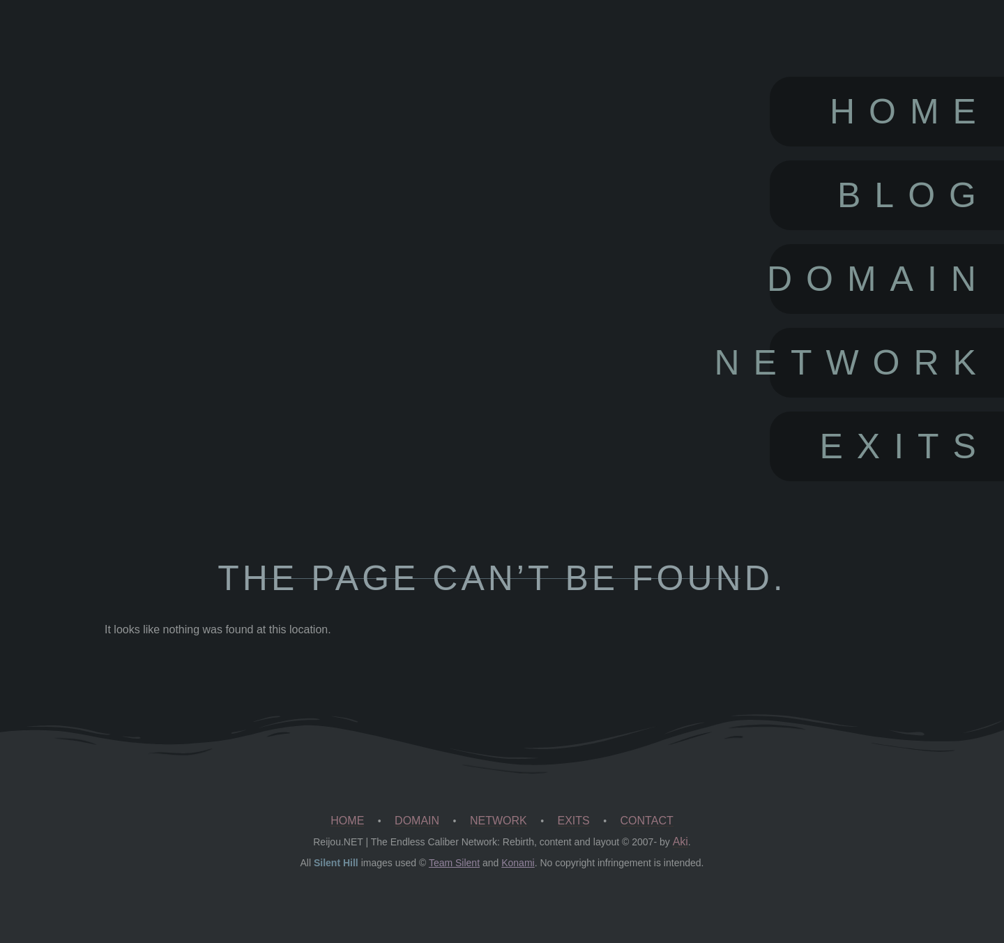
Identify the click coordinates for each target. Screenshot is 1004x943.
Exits (904, 446)
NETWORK (498, 821)
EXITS (574, 821)
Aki (680, 841)
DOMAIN (417, 821)
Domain (880, 279)
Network (880, 362)
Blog (913, 195)
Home (910, 111)
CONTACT (647, 821)
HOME (347, 821)
